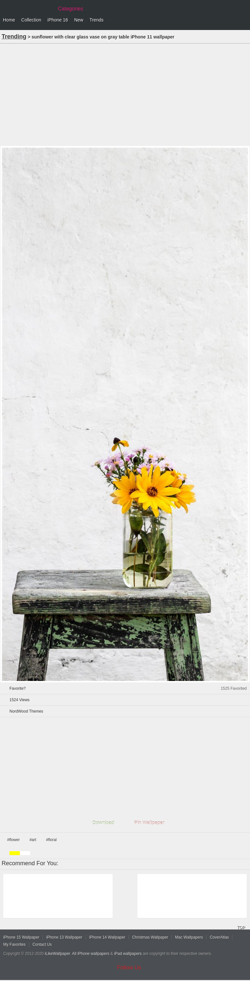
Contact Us (42, 944)
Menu (243, 20)
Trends (97, 20)
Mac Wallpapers (189, 937)
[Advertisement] (125, 94)
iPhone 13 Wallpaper (64, 937)
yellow (14, 853)
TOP (241, 927)
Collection (31, 20)
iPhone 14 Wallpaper (107, 937)
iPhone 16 (58, 20)
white (25, 853)
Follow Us (129, 967)
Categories (70, 8)
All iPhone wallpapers (90, 953)
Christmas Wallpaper (150, 937)
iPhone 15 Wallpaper (21, 937)
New (78, 20)
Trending (14, 36)
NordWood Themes (26, 711)
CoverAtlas (219, 937)
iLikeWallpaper (57, 953)
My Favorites (14, 944)
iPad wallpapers (128, 953)
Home (9, 20)
